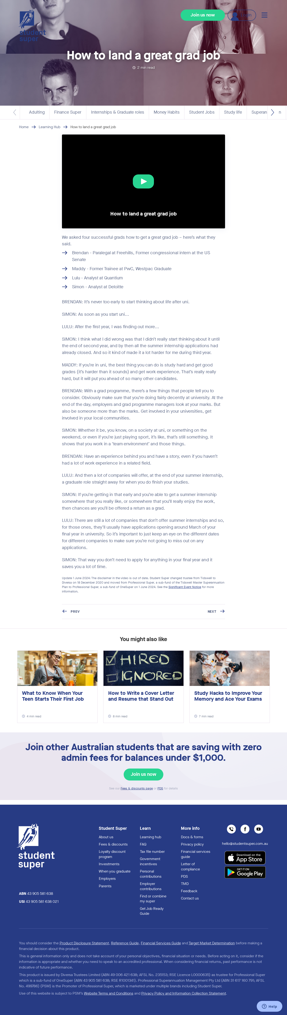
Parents (105, 886)
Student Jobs (201, 112)
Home (24, 126)
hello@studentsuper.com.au (245, 843)
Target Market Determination (212, 943)
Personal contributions (150, 874)
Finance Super (67, 112)
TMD (185, 883)
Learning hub (150, 836)
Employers (107, 878)
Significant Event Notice (184, 587)
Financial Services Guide (161, 943)
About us (106, 836)
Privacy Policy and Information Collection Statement (183, 993)
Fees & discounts (113, 844)
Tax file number (152, 851)
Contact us (190, 898)
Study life (233, 112)
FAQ (143, 844)
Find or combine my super (153, 899)
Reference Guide (125, 943)
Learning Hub (49, 126)
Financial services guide (195, 854)
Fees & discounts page (137, 788)
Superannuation (266, 112)
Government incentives (150, 861)
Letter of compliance (190, 866)
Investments (109, 863)
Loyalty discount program (112, 854)
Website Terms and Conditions (108, 993)
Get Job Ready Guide (152, 911)
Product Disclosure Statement (84, 943)
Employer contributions (150, 886)
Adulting (37, 112)
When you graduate (114, 871)
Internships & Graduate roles (117, 112)
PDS (160, 788)
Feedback (189, 890)
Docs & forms (192, 836)
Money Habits (167, 112)
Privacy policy (192, 844)
